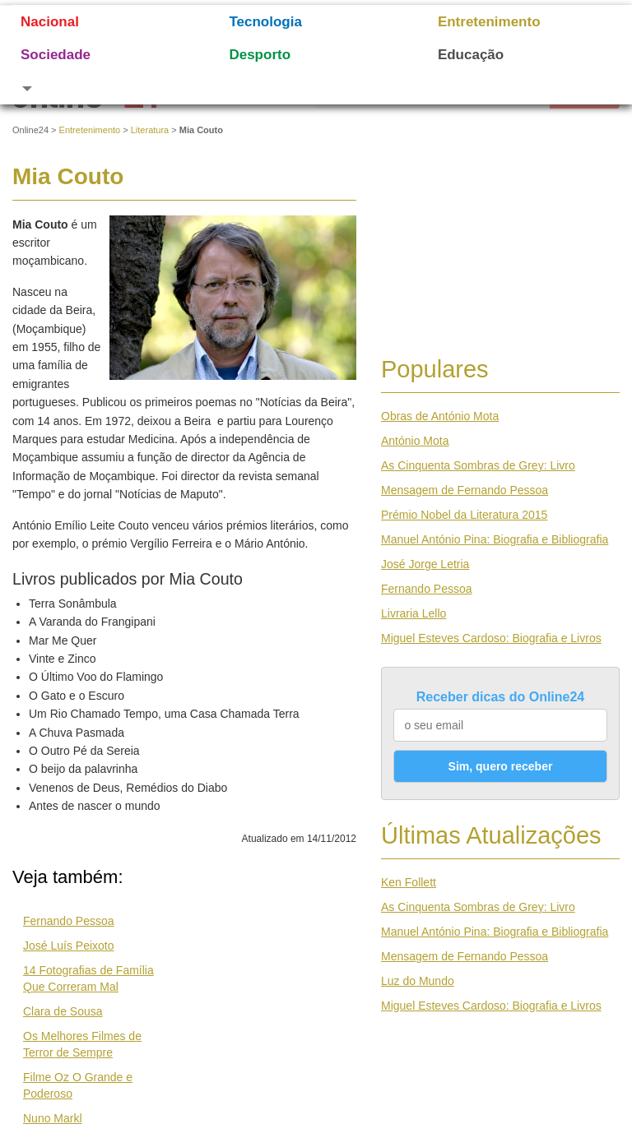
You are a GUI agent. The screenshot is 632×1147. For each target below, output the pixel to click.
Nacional (50, 22)
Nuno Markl (52, 1118)
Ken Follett (408, 882)
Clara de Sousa (63, 1011)
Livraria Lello (413, 613)
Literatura (150, 130)
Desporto (259, 54)
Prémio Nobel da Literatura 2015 (464, 514)
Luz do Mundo (417, 980)
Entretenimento (489, 22)
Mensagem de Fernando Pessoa (464, 490)
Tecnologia (265, 22)
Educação (471, 54)
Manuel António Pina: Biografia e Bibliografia (494, 539)
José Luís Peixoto (68, 945)
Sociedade (56, 54)
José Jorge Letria (425, 564)
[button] (104, 88)
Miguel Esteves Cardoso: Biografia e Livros (491, 638)
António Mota (415, 440)
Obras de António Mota (440, 416)
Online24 (30, 130)
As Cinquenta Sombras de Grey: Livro (478, 465)
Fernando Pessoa (68, 920)
